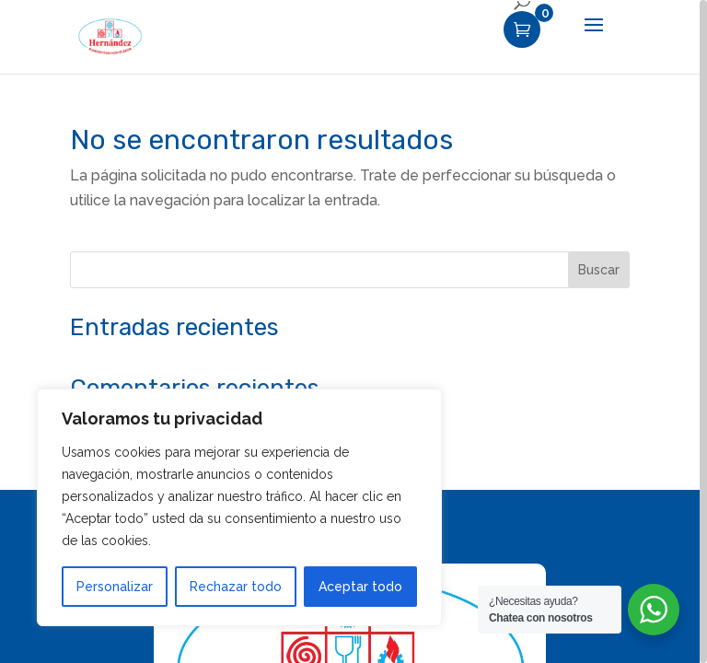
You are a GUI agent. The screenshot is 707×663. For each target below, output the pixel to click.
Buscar (599, 269)
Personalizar (114, 586)
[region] (353, 331)
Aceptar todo (360, 586)
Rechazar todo (236, 586)
